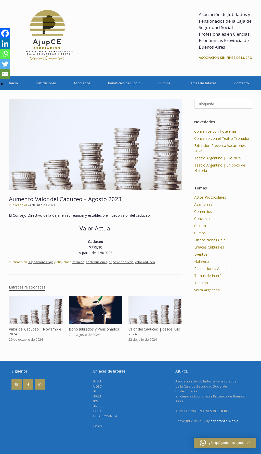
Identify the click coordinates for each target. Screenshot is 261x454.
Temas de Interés (202, 83)
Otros (97, 426)
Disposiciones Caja (40, 262)
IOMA (97, 381)
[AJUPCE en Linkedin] (40, 384)
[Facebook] (5, 33)
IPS (95, 401)
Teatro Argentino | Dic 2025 (217, 158)
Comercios (203, 211)
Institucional (46, 83)
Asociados (82, 83)
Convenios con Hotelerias (215, 131)
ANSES (98, 406)
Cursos (200, 232)
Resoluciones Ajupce (211, 268)
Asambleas (203, 204)
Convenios (203, 218)
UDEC (97, 386)
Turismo (201, 282)
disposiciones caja (121, 262)
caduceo (78, 262)
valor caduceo (145, 262)
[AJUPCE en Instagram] (16, 384)
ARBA (97, 396)
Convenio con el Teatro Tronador (222, 138)
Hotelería (201, 261)
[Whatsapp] (5, 54)
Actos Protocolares (210, 197)
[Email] (5, 74)
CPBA (97, 411)
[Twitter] (5, 64)
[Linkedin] (5, 43)
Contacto (241, 83)
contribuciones (96, 262)
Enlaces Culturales (209, 247)
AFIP (96, 391)
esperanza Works (224, 421)
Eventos (200, 254)
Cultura (164, 83)
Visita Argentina (207, 289)
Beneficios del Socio (124, 83)
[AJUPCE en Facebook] (28, 384)
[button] (225, 443)
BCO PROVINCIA (105, 416)
